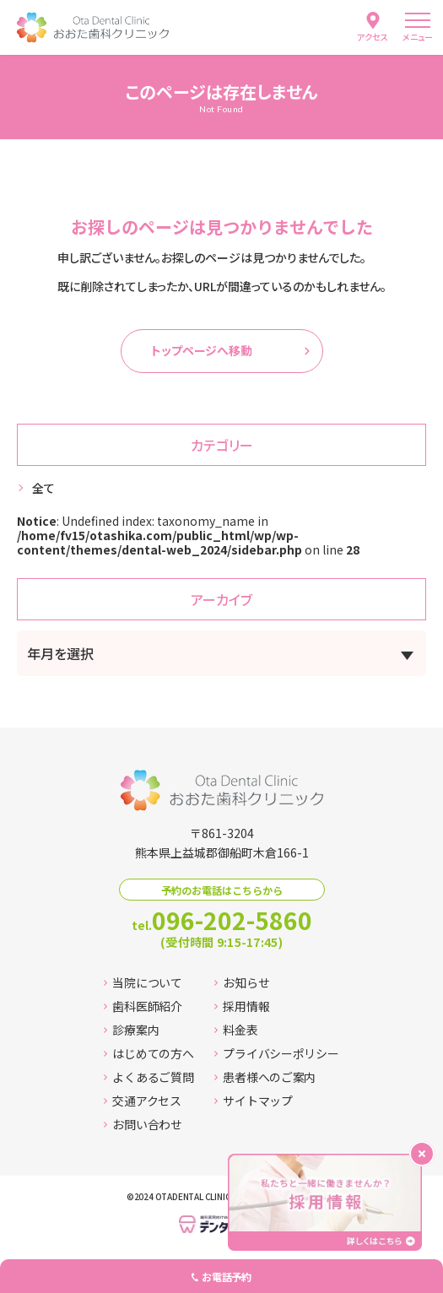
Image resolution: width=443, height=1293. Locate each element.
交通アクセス (142, 1100)
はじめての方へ (148, 1053)
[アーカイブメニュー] (221, 653)
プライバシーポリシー (276, 1053)
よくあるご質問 (148, 1076)
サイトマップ (253, 1100)
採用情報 (241, 1006)
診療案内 (131, 1029)
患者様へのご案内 (265, 1076)
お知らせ (241, 982)
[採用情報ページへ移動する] (325, 1202)
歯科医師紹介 (142, 1006)
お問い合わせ (142, 1124)
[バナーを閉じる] (422, 1153)
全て (43, 487)
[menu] (418, 27)
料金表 (235, 1029)
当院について (142, 982)
